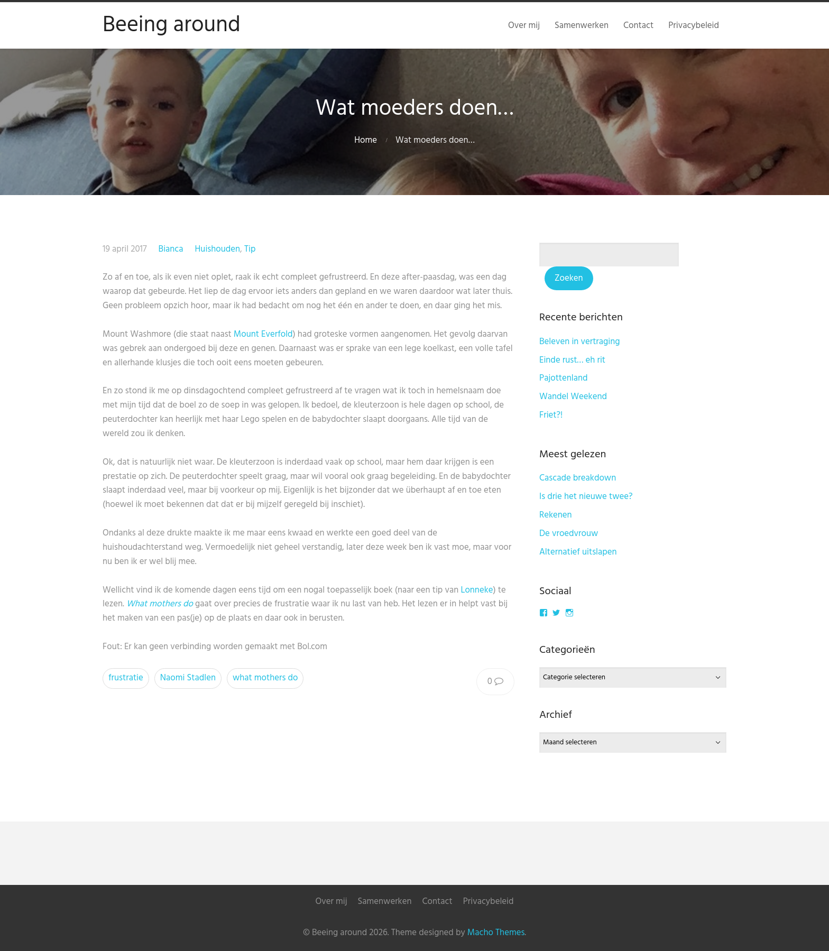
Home (365, 140)
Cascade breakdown (577, 478)
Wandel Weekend (573, 397)
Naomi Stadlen (188, 678)
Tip (250, 249)
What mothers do (159, 604)
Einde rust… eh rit (572, 360)
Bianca (171, 249)
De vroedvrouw (568, 534)
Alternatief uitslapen (578, 552)
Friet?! (551, 415)
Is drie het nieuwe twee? (586, 497)
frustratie (125, 678)
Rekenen (555, 515)
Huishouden (218, 249)
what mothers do (265, 678)
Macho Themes (495, 933)
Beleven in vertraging (579, 342)
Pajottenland (563, 378)
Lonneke (476, 590)
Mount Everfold (263, 334)
